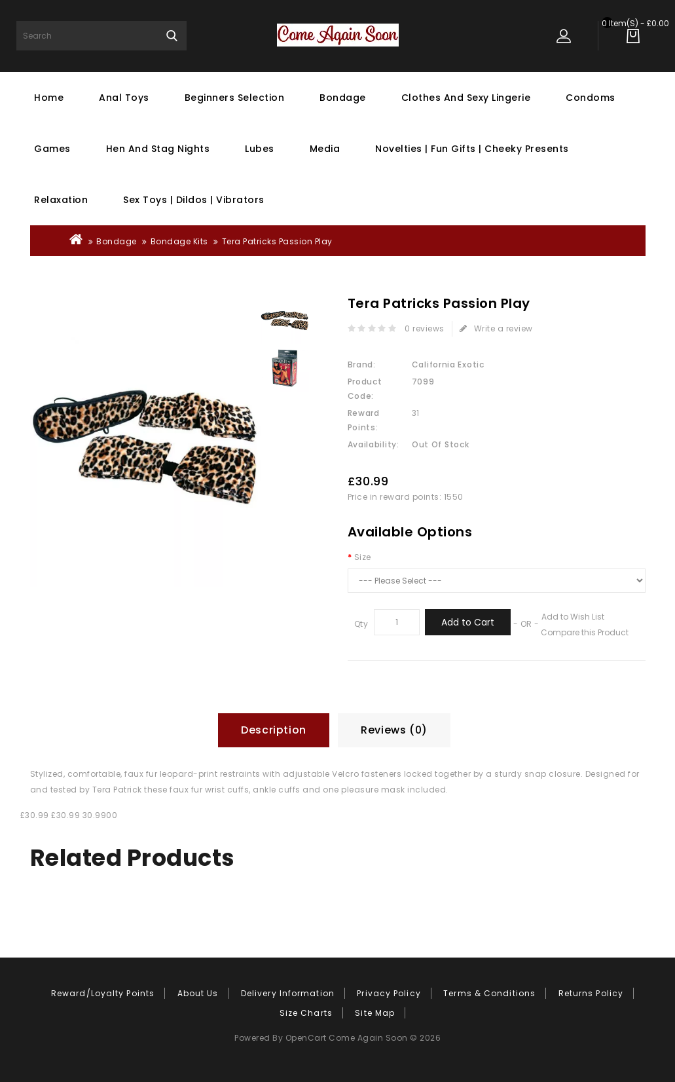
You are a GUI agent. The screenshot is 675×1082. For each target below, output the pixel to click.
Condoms (590, 97)
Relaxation (61, 199)
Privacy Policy (388, 993)
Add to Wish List (572, 616)
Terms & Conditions (489, 993)
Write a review (496, 328)
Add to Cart (467, 622)
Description (273, 729)
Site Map (375, 1012)
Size (362, 557)
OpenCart (306, 1037)
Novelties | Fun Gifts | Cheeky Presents (472, 148)
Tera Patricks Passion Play (277, 241)
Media (325, 148)
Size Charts (306, 1012)
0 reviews (425, 328)
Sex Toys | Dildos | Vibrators (194, 199)
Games (52, 148)
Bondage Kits (179, 241)
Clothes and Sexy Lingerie (466, 97)
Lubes (259, 148)
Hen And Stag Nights (158, 148)
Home (49, 97)
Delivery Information (288, 993)
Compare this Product (585, 632)
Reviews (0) (394, 729)
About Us (198, 993)
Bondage (342, 97)
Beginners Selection (235, 97)
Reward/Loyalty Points (103, 993)
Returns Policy (590, 993)
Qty (361, 623)
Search (172, 35)
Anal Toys (124, 97)
